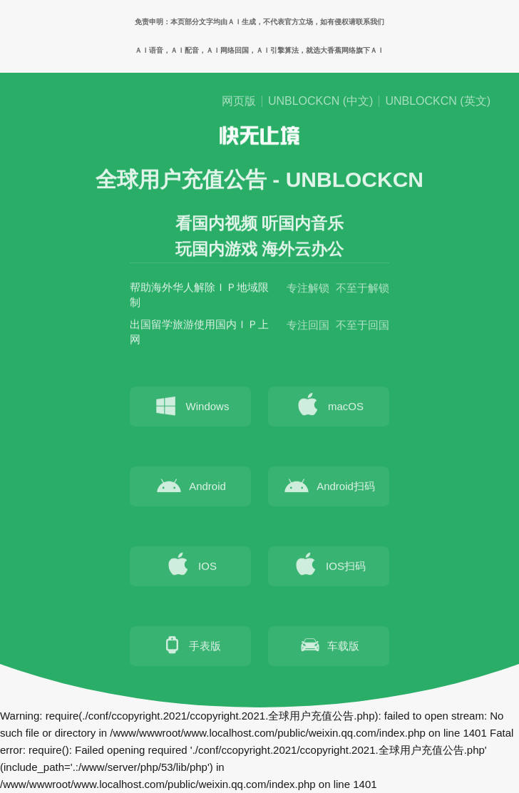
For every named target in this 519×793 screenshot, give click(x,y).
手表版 (190, 647)
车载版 (329, 647)
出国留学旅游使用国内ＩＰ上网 (199, 333)
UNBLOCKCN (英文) (437, 101)
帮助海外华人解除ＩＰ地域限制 (199, 296)
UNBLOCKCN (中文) (321, 101)
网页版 (239, 101)
